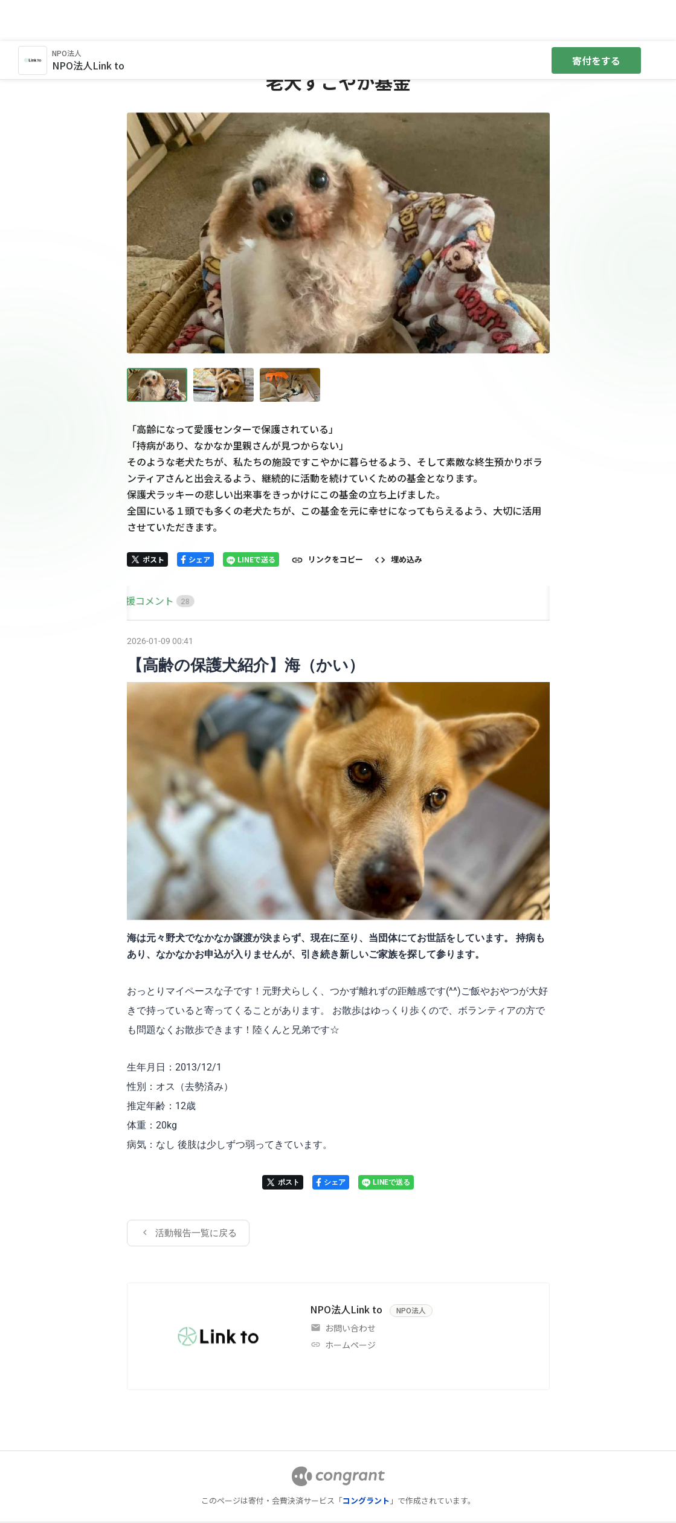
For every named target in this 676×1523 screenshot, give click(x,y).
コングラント (366, 1459)
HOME (141, 559)
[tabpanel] (338, 898)
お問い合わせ (350, 1287)
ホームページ (350, 1304)
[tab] (141, 559)
